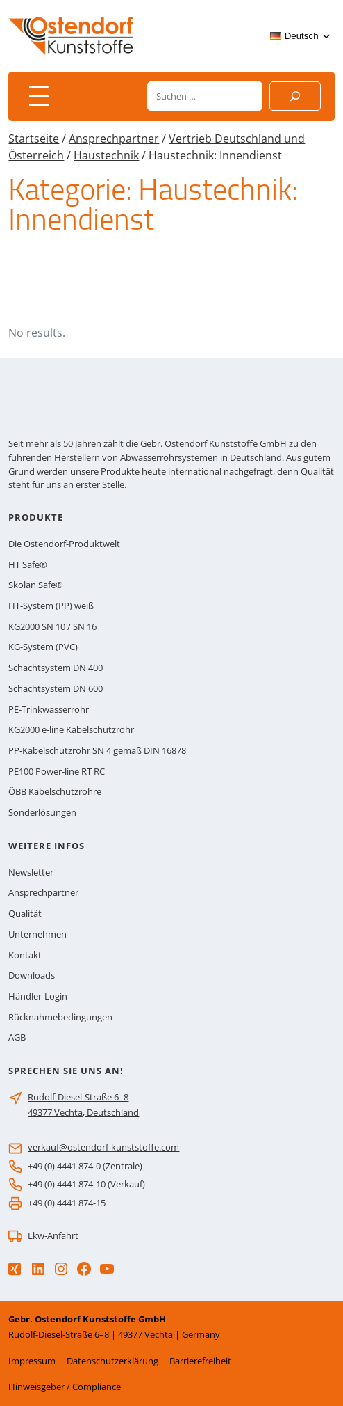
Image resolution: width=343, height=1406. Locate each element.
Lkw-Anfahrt (53, 1235)
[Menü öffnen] (39, 96)
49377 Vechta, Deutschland (83, 1112)
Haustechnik (106, 155)
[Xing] (14, 1269)
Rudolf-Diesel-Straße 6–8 (78, 1097)
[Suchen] (295, 96)
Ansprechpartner (114, 138)
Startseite (33, 138)
